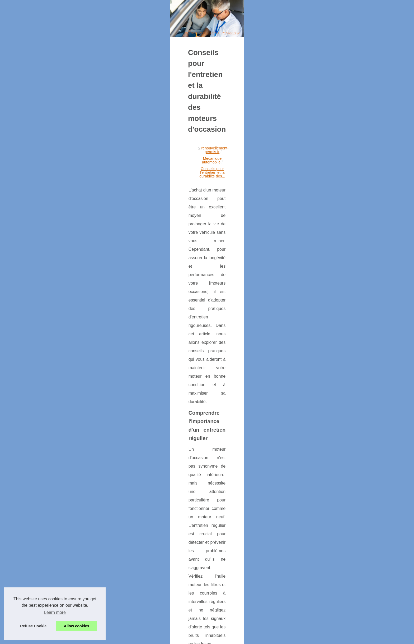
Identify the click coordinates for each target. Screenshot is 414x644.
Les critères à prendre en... (315, 302)
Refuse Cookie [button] (33, 626)
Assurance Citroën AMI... (314, 238)
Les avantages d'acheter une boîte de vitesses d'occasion (141, 603)
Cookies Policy (113, 638)
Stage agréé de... (307, 215)
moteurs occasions (235, 496)
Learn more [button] (55, 612)
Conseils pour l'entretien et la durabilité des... (192, 213)
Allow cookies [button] (76, 626)
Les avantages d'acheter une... (319, 267)
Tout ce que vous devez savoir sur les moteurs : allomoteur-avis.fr (249, 572)
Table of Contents (307, 181)
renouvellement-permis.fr (85, 213)
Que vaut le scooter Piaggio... (318, 227)
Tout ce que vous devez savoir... (320, 279)
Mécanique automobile (130, 213)
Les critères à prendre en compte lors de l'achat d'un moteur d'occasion (107, 572)
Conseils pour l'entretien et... (317, 291)
